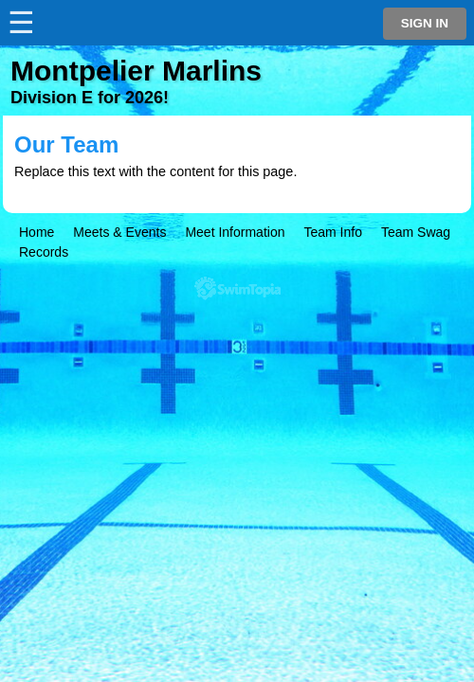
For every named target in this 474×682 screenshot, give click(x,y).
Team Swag (415, 232)
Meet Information (234, 232)
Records (43, 252)
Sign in (424, 23)
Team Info (332, 232)
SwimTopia (237, 288)
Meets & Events (119, 232)
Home (36, 232)
